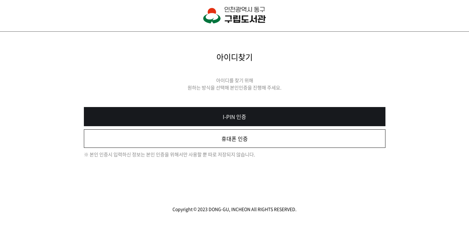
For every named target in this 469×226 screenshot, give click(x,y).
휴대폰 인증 (234, 139)
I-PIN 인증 (234, 117)
